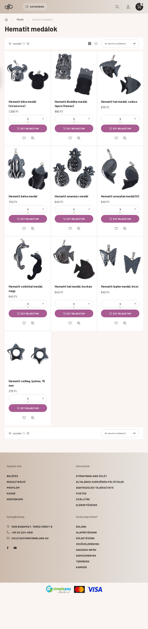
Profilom (13, 487)
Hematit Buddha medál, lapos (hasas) (71, 104)
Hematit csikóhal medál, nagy (26, 288)
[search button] (117, 7)
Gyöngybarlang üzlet (91, 476)
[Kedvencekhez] (24, 138)
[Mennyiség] (28, 118)
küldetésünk (85, 538)
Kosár (11, 493)
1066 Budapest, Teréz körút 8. (32, 526)
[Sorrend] (120, 43)
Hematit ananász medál (71, 196)
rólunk (81, 526)
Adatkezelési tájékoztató (95, 487)
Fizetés (81, 493)
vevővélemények (87, 544)
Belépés (12, 476)
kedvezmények (86, 555)
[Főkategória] (6, 19)
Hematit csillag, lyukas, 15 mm (27, 383)
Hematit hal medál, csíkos (119, 101)
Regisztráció (16, 481)
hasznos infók (86, 549)
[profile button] (128, 7)
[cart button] (139, 7)
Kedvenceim (15, 499)
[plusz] (43, 119)
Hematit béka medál (23, 196)
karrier (81, 567)
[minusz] (13, 119)
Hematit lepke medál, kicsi (119, 286)
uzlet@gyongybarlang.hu (30, 538)
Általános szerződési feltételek (100, 481)
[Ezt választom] (28, 128)
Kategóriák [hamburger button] (34, 6)
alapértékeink (86, 532)
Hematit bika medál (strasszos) (22, 104)
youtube (15, 548)
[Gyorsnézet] (33, 138)
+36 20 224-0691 (22, 532)
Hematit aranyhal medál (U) (120, 196)
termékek (82, 561)
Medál (20, 19)
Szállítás (83, 499)
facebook (7, 548)
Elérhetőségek (86, 505)
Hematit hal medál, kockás (73, 286)
